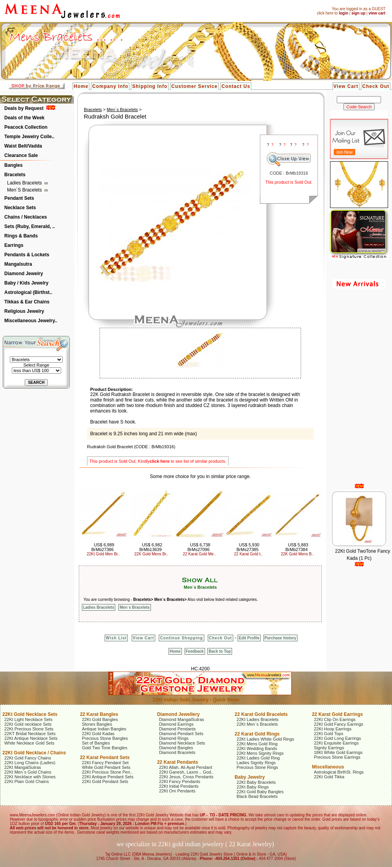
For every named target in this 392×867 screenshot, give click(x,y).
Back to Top (219, 651)
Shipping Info (149, 86)
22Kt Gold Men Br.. (103, 554)
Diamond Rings (174, 738)
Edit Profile (249, 638)
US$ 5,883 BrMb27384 (296, 547)
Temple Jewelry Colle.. (29, 136)
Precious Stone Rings (257, 767)
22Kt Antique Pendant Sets (108, 776)
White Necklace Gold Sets (29, 743)
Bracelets (14, 174)
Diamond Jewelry (23, 273)
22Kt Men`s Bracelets (257, 724)
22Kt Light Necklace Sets (28, 719)
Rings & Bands (21, 236)
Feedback (195, 651)
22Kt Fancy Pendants (179, 781)
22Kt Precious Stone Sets (28, 728)
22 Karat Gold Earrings (337, 714)
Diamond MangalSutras (181, 719)
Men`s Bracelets (25, 190)
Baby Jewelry (250, 777)
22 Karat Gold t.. (248, 554)
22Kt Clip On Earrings (335, 719)
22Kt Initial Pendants (179, 786)
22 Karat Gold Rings (257, 734)
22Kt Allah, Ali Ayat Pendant (185, 767)
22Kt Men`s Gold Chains (27, 772)
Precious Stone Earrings (337, 757)
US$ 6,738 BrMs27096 (198, 547)
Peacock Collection (25, 127)
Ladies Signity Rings (256, 762)
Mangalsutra (18, 264)
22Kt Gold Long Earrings (337, 738)
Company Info (110, 86)
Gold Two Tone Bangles (104, 747)
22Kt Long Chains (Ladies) (29, 762)
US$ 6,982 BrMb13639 (150, 547)
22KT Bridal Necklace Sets (30, 733)
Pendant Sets (19, 198)
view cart (376, 13)
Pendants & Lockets (26, 254)
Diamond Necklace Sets (182, 743)
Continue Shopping (181, 638)
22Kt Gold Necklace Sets (30, 714)
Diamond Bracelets (177, 752)
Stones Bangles (97, 724)
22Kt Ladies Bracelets (258, 719)
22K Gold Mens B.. (297, 554)
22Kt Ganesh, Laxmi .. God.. (186, 772)
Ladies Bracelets (25, 183)
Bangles (13, 165)
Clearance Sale (21, 155)
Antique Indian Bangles (104, 728)
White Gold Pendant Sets (106, 767)
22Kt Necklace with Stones (30, 776)
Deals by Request (24, 108)
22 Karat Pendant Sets (105, 757)
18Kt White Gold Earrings (338, 752)
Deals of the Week (24, 117)
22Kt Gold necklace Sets (27, 724)
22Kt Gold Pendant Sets (105, 781)
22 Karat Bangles (99, 714)
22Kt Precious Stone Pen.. (107, 772)
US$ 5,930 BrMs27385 (247, 547)
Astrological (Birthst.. (28, 292)
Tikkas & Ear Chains (26, 302)
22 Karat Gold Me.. (199, 554)
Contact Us (235, 86)
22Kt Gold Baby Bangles (260, 791)
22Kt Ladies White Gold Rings (265, 739)
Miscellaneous (328, 767)
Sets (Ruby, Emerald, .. (29, 226)
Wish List (116, 638)
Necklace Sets (20, 207)
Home (81, 86)
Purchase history (280, 638)
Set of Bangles (96, 743)
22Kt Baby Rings (253, 787)
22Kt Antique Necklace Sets (31, 738)
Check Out (375, 86)
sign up (358, 13)
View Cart (346, 86)
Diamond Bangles (176, 747)
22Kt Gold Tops (328, 733)
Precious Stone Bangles (105, 738)
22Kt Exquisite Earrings (336, 743)
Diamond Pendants (177, 728)
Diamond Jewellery (178, 714)
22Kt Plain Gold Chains (26, 781)
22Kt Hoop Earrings (333, 728)
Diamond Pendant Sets (181, 733)
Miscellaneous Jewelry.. (30, 320)
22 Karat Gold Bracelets (261, 714)
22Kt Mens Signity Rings (260, 753)
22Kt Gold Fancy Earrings (338, 724)
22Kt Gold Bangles (100, 719)
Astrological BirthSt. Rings (339, 772)
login (343, 13)
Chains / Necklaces (25, 217)
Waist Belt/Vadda (23, 146)
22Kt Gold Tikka (329, 776)
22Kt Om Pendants (177, 791)
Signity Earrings (329, 747)
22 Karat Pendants (177, 762)
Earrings (14, 245)
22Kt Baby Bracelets (256, 782)
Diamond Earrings (176, 724)
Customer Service (194, 86)
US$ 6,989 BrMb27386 (102, 547)
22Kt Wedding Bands (257, 748)
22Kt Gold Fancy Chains (27, 758)
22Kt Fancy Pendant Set (105, 762)
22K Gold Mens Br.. (151, 554)
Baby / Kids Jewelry (26, 283)
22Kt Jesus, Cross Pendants (186, 776)
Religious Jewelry (24, 311)
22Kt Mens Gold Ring (257, 743)
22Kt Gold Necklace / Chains (34, 753)
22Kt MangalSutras (22, 767)
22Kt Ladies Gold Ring (258, 758)
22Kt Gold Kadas (98, 733)
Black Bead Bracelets (257, 796)
